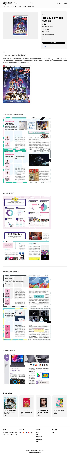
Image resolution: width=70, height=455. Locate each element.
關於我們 (37, 432)
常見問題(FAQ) (39, 436)
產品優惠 (14, 6)
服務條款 (31, 452)
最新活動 (24, 6)
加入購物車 (53, 42)
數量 (43, 37)
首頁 (4, 6)
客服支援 (29, 6)
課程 (33, 6)
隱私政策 (35, 452)
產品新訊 (19, 6)
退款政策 (39, 452)
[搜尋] (30, 3)
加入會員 (37, 438)
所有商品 (8, 6)
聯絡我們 (37, 441)
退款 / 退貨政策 (39, 439)
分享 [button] (44, 46)
